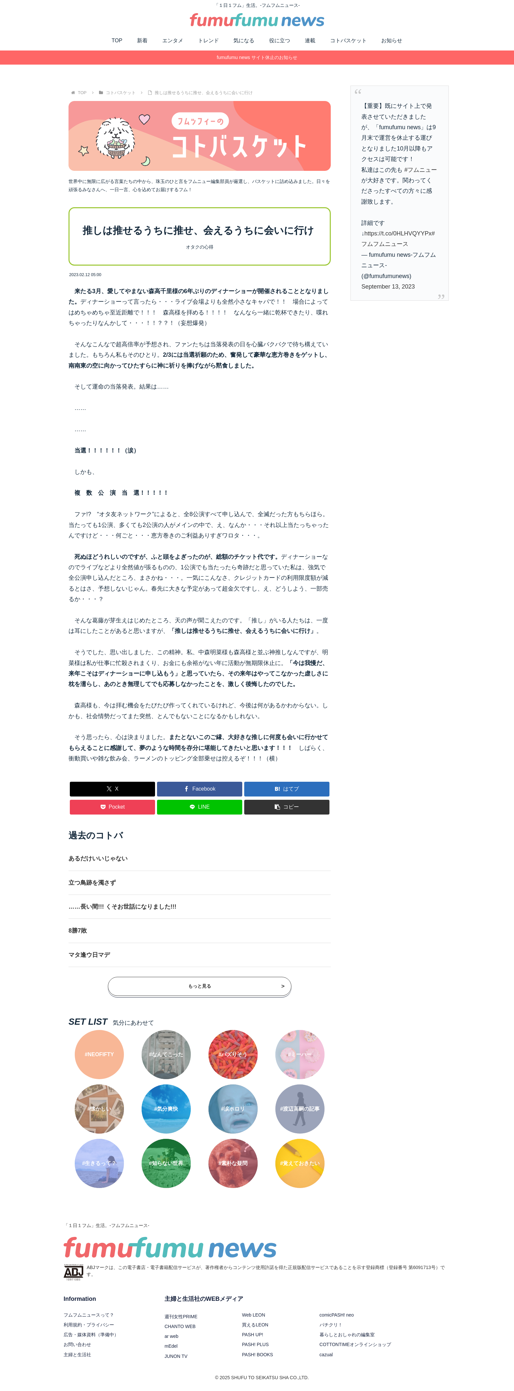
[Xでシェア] (112, 789)
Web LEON (253, 1315)
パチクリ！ (331, 1324)
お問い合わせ (77, 1344)
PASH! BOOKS (257, 1354)
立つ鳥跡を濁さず (92, 882)
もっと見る (236, 986)
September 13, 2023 (388, 286)
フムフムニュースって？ (89, 1315)
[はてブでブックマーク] (286, 789)
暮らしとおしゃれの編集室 (347, 1334)
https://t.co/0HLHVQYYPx (397, 233)
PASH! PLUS (255, 1344)
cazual (326, 1354)
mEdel (171, 1346)
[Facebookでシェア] (199, 789)
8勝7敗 (78, 930)
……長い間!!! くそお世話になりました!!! (122, 906)
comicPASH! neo (337, 1315)
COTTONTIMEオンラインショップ (355, 1344)
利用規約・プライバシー (89, 1324)
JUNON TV (176, 1356)
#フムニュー (420, 170)
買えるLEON (255, 1324)
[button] (286, 807)
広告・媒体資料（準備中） (91, 1334)
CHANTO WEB (180, 1326)
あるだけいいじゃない (98, 858)
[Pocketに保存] (112, 807)
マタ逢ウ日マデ (89, 955)
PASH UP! (252, 1334)
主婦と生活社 (77, 1354)
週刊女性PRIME (181, 1316)
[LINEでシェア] (199, 807)
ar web (171, 1336)
